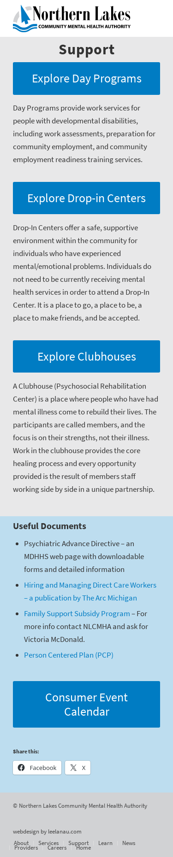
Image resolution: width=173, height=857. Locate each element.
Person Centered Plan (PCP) (68, 655)
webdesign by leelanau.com (47, 831)
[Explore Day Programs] (86, 78)
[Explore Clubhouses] (86, 356)
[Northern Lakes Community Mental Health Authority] (72, 18)
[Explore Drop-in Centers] (86, 198)
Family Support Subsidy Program (77, 613)
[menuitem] (21, 843)
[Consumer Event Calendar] (86, 704)
